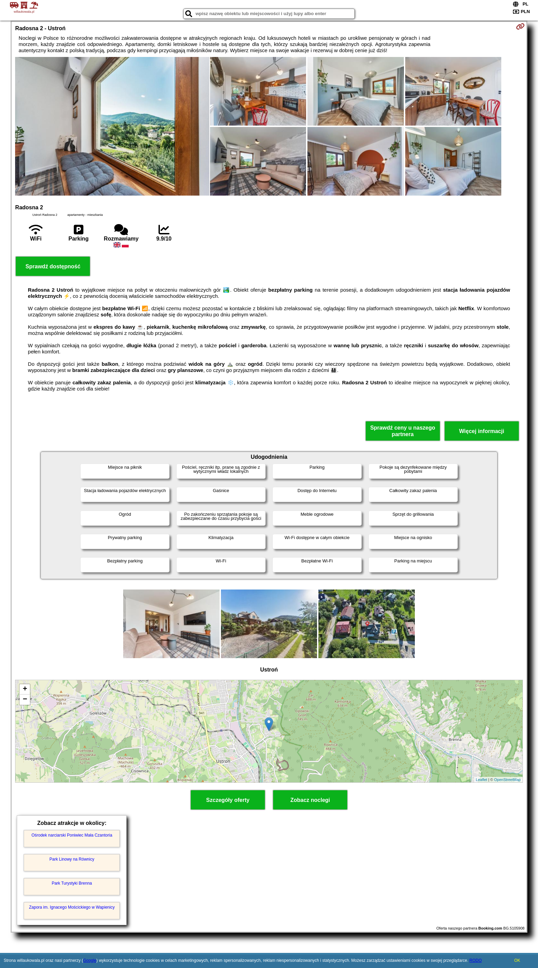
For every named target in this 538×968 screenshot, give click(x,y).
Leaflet (481, 780)
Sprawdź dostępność (52, 266)
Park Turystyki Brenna (72, 883)
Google (89, 960)
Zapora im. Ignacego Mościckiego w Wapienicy (72, 907)
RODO (475, 960)
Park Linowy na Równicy (71, 859)
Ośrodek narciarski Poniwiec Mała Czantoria (72, 835)
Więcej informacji (481, 431)
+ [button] (25, 689)
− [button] (25, 700)
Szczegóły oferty (227, 800)
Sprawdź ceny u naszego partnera (402, 431)
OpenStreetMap (507, 780)
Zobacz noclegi (310, 800)
